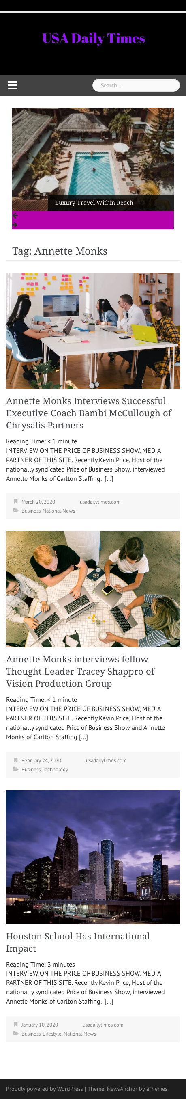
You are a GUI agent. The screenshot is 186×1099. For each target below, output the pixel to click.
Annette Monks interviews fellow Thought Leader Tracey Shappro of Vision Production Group (80, 671)
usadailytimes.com (100, 501)
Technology (55, 769)
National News (59, 510)
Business (31, 510)
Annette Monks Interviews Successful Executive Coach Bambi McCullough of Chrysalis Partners (88, 413)
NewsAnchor (122, 1089)
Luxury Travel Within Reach (94, 202)
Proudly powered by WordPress (44, 1089)
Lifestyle (52, 1033)
